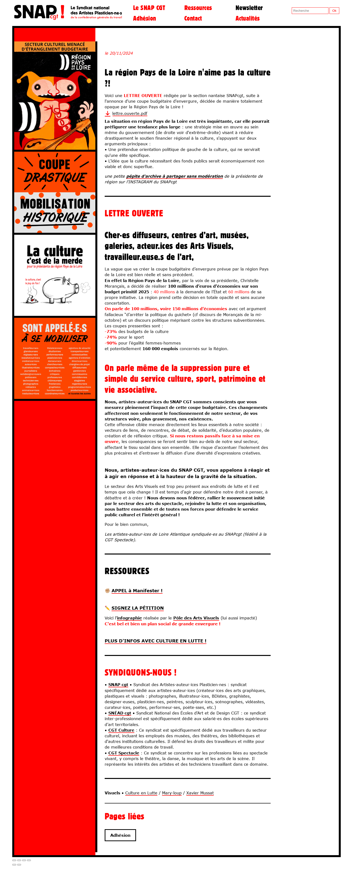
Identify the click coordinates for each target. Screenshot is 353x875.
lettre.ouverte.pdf (130, 113)
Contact (193, 18)
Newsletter (249, 7)
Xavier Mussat (200, 792)
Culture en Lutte (141, 792)
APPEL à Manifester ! (137, 590)
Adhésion (144, 18)
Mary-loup (172, 792)
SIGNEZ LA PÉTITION (138, 608)
